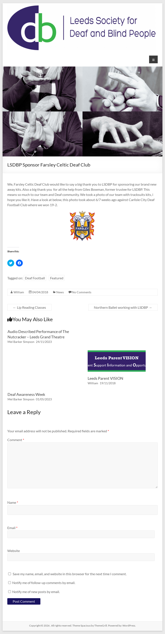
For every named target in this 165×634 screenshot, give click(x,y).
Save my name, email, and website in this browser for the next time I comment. (70, 574)
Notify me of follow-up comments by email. (43, 583)
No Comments (81, 292)
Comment (15, 440)
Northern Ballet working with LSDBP (123, 307)
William (19, 292)
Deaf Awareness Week (26, 394)
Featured (56, 278)
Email (12, 528)
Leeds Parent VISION (105, 378)
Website (13, 551)
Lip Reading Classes (29, 307)
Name (12, 502)
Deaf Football (35, 278)
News (60, 292)
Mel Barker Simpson (21, 341)
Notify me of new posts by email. (36, 592)
